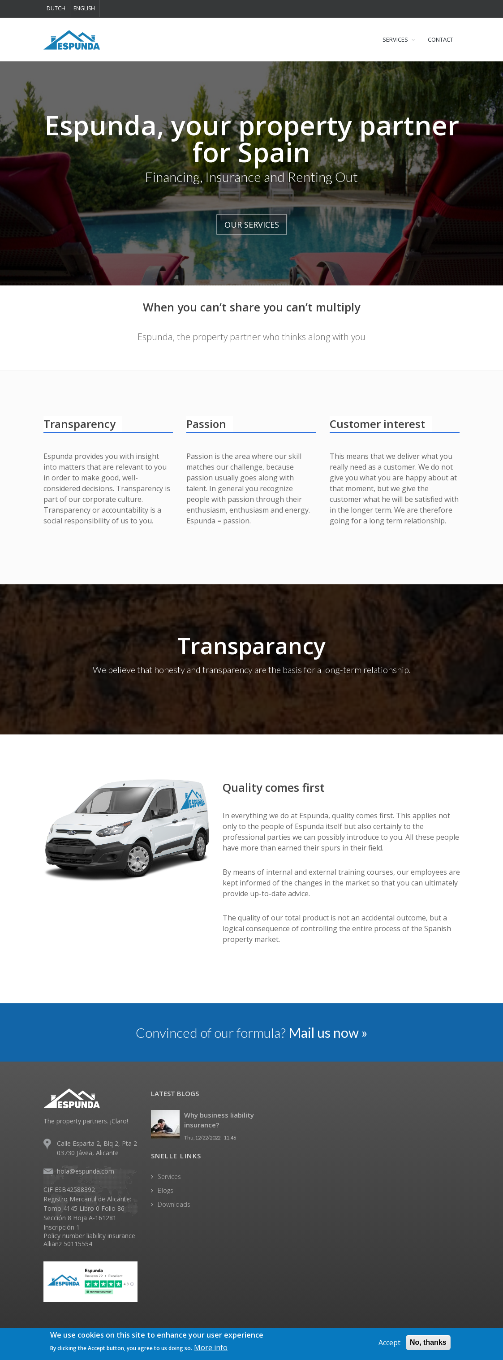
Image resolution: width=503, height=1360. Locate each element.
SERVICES (395, 39)
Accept (389, 1343)
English (84, 8)
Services (169, 1176)
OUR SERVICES (251, 224)
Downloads (174, 1204)
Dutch (56, 8)
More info (211, 1348)
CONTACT (440, 39)
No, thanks (428, 1343)
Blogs (165, 1190)
